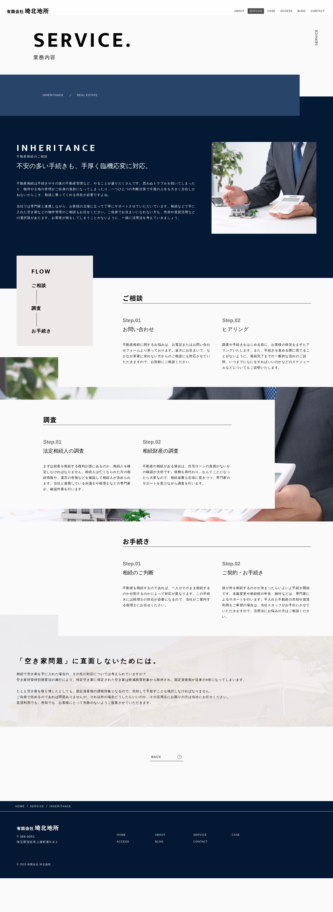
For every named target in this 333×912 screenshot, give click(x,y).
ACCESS (279, 11)
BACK (156, 754)
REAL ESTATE (88, 93)
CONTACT (316, 11)
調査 (36, 305)
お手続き (41, 328)
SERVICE (244, 11)
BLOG (297, 11)
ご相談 (38, 282)
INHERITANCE (47, 93)
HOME (122, 827)
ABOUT (224, 11)
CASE (262, 11)
